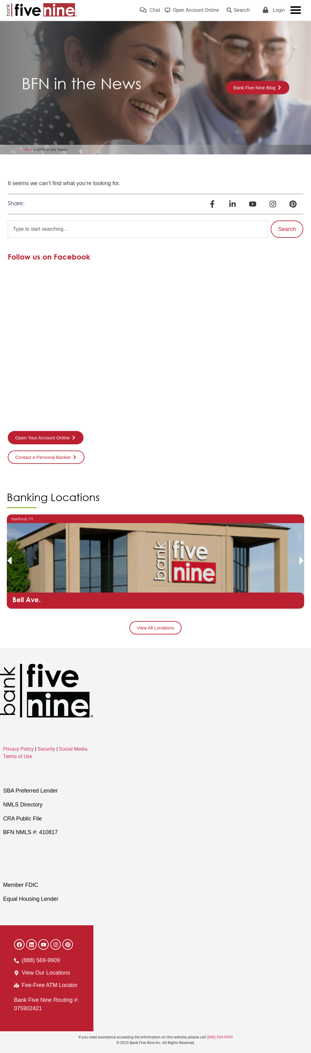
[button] (9, 560)
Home (27, 149)
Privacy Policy (18, 749)
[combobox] (138, 229)
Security (46, 749)
